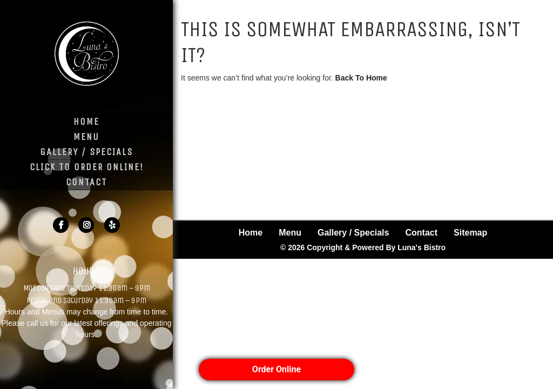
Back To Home (361, 77)
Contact (86, 182)
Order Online (276, 369)
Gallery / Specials (86, 152)
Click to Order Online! (87, 167)
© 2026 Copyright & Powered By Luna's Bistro (363, 208)
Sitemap (470, 193)
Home (86, 122)
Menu (86, 137)
